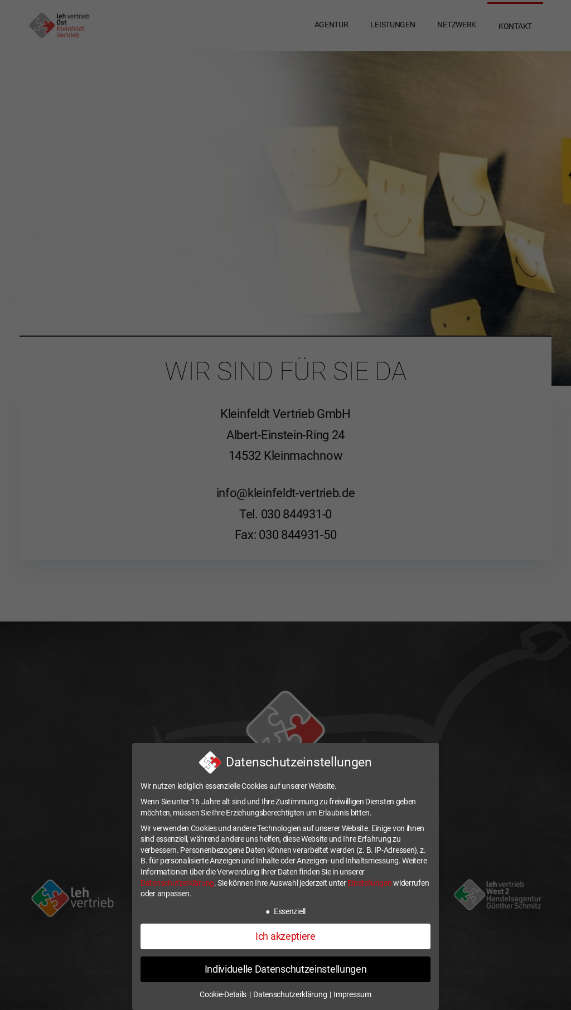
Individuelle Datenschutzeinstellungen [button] (286, 969)
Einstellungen (369, 882)
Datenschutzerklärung (177, 882)
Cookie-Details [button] (224, 994)
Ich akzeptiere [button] (285, 936)
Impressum (352, 994)
